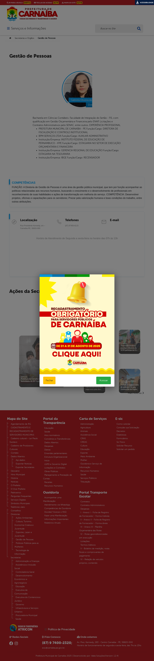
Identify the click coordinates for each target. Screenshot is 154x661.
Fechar (49, 380)
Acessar (103, 380)
